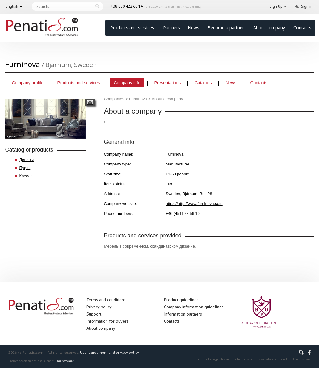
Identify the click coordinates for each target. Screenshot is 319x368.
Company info (127, 82)
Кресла (26, 176)
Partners (171, 28)
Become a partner (226, 28)
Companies (114, 99)
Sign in (307, 6)
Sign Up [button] (276, 6)
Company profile (28, 82)
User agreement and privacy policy (109, 352)
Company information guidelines (194, 307)
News (193, 28)
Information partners (183, 314)
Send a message (90, 102)
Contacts (302, 28)
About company (269, 28)
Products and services (132, 28)
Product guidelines (181, 300)
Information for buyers (107, 321)
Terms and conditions (106, 300)
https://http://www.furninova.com (194, 203)
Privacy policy (99, 307)
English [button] (12, 6)
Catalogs (203, 82)
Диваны (26, 159)
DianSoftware (64, 361)
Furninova (138, 99)
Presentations (167, 82)
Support (93, 314)
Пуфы (25, 167)
